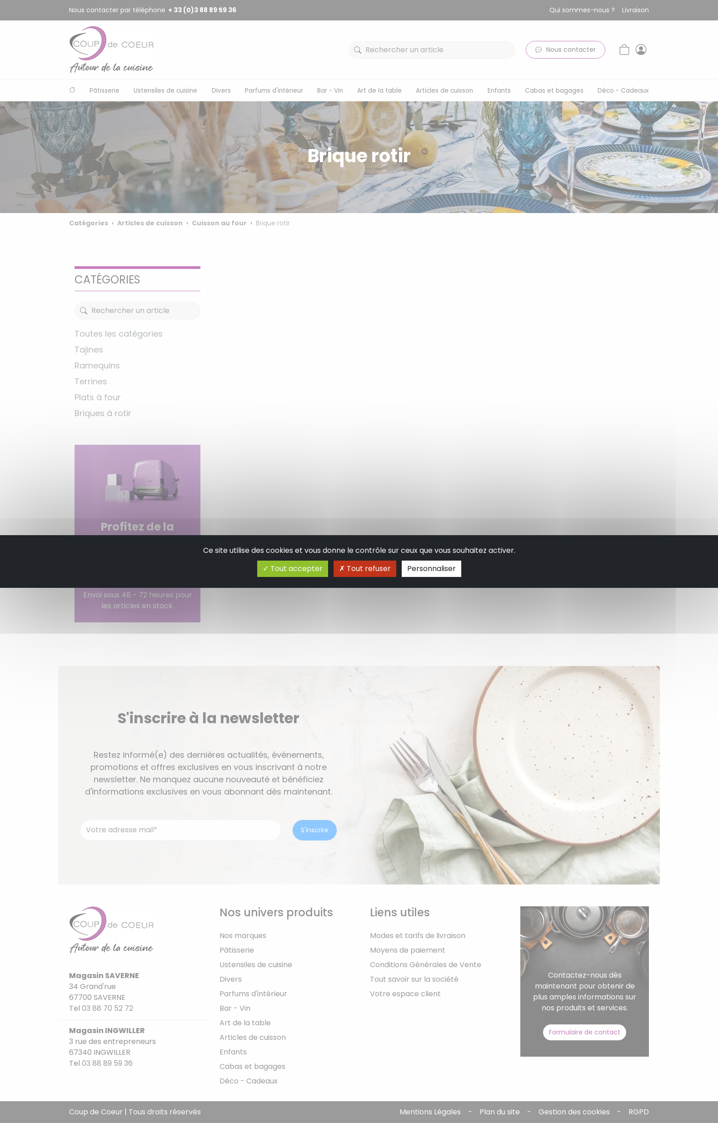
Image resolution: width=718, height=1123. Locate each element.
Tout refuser (365, 568)
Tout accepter (293, 568)
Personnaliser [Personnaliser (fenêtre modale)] (431, 568)
